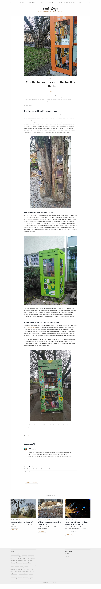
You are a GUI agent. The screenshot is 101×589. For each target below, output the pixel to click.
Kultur (35, 436)
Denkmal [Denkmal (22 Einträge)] (13, 562)
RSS (80, 2)
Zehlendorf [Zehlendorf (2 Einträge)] (19, 582)
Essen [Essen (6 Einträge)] (18, 562)
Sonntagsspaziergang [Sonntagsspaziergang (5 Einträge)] (16, 578)
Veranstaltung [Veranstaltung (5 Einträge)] (30, 580)
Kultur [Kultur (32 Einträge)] (29, 567)
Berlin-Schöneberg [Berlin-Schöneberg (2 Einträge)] (24, 558)
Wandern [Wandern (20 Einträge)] (13, 582)
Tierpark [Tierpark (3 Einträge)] (18, 580)
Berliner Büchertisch (31, 328)
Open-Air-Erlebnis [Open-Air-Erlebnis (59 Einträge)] (29, 571)
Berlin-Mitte (31, 436)
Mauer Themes (56, 587)
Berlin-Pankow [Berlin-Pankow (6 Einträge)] (14, 558)
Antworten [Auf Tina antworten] (30, 460)
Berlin (22, 2)
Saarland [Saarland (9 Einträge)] (13, 576)
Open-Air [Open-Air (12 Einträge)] (21, 571)
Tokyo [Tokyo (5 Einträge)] (23, 580)
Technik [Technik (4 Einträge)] (13, 580)
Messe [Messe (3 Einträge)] (23, 569)
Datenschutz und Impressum (66, 2)
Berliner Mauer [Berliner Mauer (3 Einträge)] (23, 560)
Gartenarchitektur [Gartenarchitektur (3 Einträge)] (24, 565)
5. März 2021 (50, 79)
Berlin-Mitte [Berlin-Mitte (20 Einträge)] (30, 556)
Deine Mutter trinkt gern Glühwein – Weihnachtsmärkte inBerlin (76, 524)
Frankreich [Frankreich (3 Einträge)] (24, 562)
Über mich (50, 2)
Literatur (39, 436)
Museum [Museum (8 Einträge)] (29, 569)
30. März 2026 (14, 520)
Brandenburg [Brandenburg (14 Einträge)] (31, 560)
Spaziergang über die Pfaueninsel (23, 522)
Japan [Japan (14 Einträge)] (17, 567)
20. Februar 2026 (42, 520)
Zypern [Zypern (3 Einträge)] (25, 582)
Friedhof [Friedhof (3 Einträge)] (30, 562)
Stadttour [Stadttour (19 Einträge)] (25, 578)
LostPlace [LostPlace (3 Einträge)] (18, 569)
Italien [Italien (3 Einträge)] (12, 567)
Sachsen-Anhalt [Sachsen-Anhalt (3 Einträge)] (20, 576)
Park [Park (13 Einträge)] (17, 574)
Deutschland (32, 2)
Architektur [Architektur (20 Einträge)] (22, 553)
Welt (41, 2)
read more (42, 532)
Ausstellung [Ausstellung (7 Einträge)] (29, 553)
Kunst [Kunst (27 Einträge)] (12, 569)
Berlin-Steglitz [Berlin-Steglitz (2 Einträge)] (14, 560)
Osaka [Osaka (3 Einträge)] (12, 574)
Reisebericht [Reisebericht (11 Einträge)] (32, 574)
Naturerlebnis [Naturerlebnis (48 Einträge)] (14, 571)
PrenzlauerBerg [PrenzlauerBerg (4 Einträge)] (23, 574)
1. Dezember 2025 (69, 520)
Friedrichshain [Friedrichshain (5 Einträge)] (14, 565)
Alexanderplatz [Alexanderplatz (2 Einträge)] (14, 553)
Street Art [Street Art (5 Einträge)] (32, 578)
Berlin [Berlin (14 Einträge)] (12, 556)
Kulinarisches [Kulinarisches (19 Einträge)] (23, 567)
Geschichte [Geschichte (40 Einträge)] (32, 565)
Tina (29, 449)
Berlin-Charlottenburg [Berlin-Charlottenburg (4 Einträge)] (21, 556)
